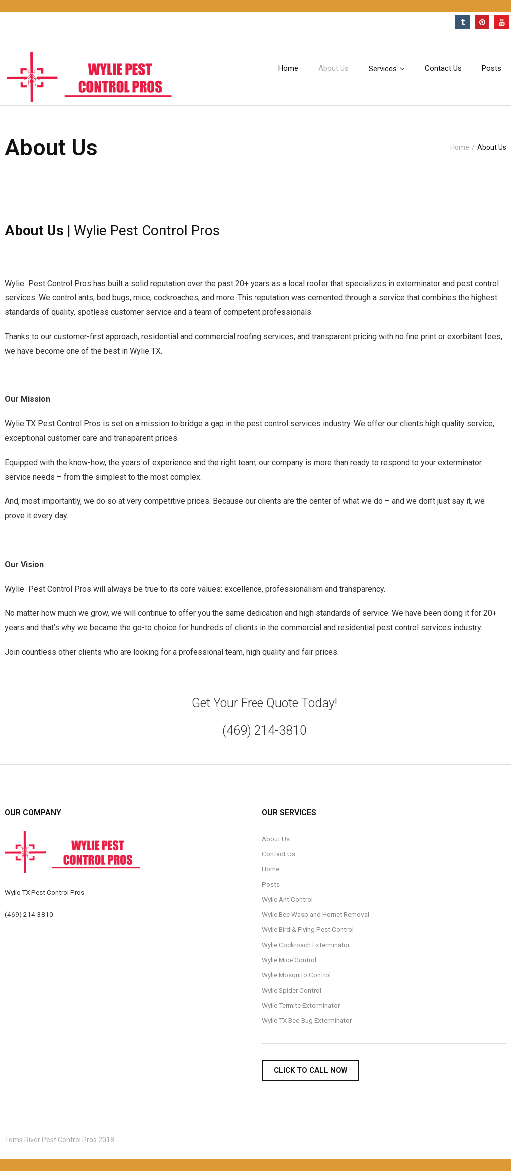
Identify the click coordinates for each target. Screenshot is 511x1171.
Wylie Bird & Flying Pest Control (308, 929)
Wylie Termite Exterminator (301, 1005)
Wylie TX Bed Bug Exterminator (307, 1020)
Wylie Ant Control (287, 899)
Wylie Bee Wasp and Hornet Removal (315, 914)
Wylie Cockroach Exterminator (306, 945)
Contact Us (278, 854)
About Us (276, 839)
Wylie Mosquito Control (296, 975)
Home (459, 147)
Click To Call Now (310, 1070)
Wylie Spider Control (291, 990)
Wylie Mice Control (289, 960)
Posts (271, 884)
